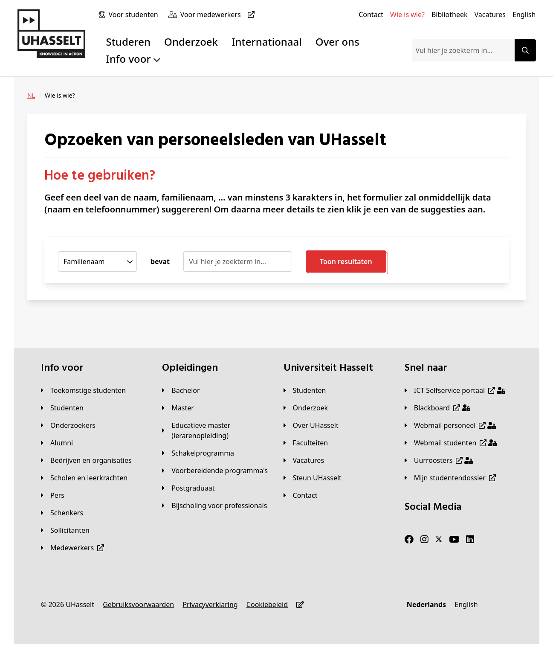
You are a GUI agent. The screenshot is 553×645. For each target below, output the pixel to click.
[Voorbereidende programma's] (215, 470)
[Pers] (52, 495)
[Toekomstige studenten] (83, 390)
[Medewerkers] (72, 548)
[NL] (31, 95)
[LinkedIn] (470, 539)
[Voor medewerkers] (219, 14)
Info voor (133, 59)
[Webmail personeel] (450, 425)
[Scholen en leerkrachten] (84, 478)
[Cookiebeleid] (267, 604)
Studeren (128, 42)
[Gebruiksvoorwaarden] (138, 604)
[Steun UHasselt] (313, 478)
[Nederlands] (426, 604)
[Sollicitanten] (65, 530)
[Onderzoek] (306, 408)
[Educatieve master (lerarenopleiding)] (215, 430)
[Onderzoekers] (68, 425)
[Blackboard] (437, 408)
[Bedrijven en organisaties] (86, 460)
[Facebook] (409, 539)
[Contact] (371, 14)
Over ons (337, 42)
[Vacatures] (490, 14)
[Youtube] (454, 539)
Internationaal (267, 42)
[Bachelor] (181, 390)
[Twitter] (438, 539)
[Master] (178, 408)
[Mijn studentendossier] (450, 478)
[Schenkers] (62, 513)
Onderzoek (191, 42)
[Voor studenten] (134, 14)
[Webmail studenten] (451, 443)
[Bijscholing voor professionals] (214, 505)
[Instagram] (424, 539)
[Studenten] (62, 408)
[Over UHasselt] (311, 425)
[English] (524, 14)
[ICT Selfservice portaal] (455, 390)
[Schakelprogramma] (198, 453)
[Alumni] (57, 443)
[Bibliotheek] (449, 14)
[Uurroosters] (439, 460)
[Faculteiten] (306, 443)
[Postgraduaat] (188, 488)
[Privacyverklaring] (209, 604)
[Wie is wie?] (407, 14)
